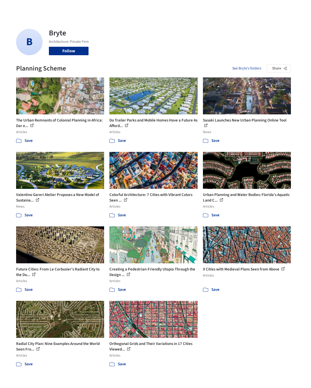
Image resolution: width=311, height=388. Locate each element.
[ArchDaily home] (13, 7)
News (213, 7)
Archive (228, 7)
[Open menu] (297, 7)
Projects (123, 7)
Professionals (193, 7)
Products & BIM (164, 7)
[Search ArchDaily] (73, 7)
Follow (68, 51)
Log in (254, 7)
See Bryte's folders (246, 68)
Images (140, 7)
